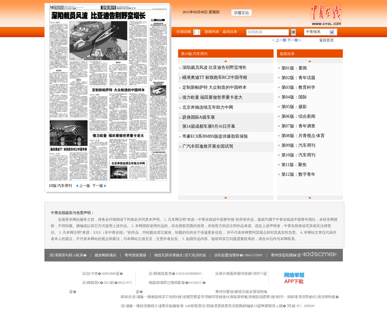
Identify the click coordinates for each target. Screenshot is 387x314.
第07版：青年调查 (298, 126)
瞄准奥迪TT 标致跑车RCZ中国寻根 (215, 77)
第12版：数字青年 (298, 174)
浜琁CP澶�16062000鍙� (102, 273)
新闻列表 (212, 32)
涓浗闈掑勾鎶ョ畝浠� (68, 255)
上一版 (83, 186)
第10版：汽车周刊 (298, 155)
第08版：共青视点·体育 (303, 135)
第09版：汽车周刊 (298, 145)
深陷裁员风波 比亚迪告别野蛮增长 (214, 67)
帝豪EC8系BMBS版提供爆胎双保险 (215, 136)
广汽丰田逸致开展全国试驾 (207, 146)
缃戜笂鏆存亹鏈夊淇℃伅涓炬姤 (180, 255)
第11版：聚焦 (294, 164)
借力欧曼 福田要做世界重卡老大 (212, 97)
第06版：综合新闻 (298, 116)
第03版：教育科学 (298, 87)
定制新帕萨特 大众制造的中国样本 (214, 87)
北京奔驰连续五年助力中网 (207, 107)
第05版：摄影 (294, 106)
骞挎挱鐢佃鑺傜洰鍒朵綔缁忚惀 (241, 292)
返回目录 (230, 32)
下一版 (99, 186)
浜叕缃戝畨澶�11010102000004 (175, 273)
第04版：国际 (294, 97)
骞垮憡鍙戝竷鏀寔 (304, 255)
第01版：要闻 (294, 68)
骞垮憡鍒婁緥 (135, 255)
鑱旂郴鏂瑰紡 (105, 255)
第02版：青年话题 (298, 77)
